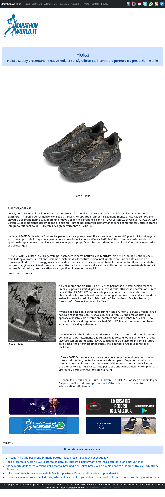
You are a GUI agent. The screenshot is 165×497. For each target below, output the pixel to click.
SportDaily (106, 487)
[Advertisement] (103, 26)
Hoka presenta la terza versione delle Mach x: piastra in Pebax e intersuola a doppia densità (62, 473)
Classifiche (76, 3)
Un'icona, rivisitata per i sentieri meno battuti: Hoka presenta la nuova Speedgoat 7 (57, 457)
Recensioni (64, 3)
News (27, 3)
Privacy (104, 3)
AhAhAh (116, 487)
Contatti (95, 3)
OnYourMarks (92, 487)
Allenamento (50, 3)
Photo (86, 3)
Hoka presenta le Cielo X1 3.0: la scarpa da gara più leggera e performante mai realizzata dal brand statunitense (74, 462)
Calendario (37, 3)
